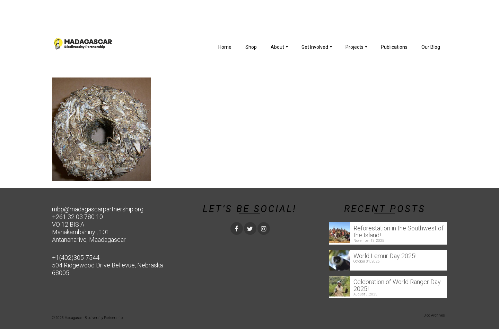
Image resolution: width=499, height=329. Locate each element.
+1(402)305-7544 (75, 257)
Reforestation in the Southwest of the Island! (398, 232)
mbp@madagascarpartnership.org (97, 209)
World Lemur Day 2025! (385, 255)
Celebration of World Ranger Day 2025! (397, 285)
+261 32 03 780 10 (77, 216)
